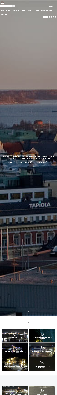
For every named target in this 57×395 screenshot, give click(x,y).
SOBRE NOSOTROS (46, 11)
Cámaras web (6, 11)
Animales (16, 11)
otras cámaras (27, 11)
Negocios (4, 14)
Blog (37, 11)
